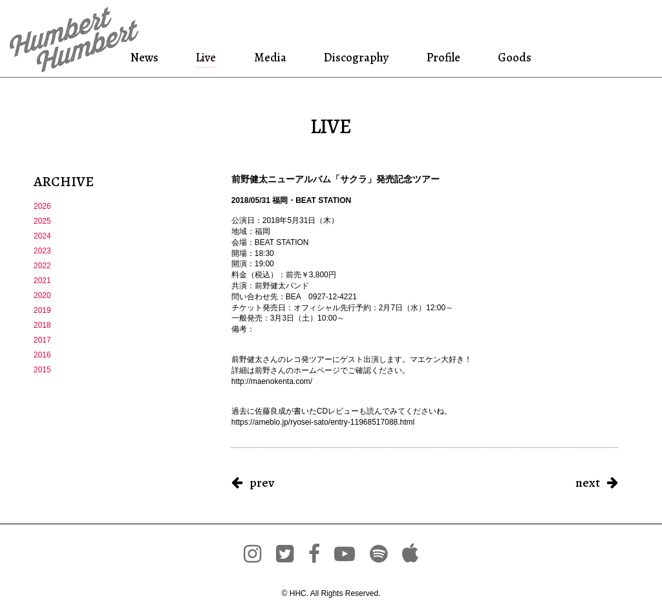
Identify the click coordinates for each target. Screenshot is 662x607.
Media (269, 57)
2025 (42, 221)
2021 (42, 280)
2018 (42, 325)
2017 (42, 340)
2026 (42, 206)
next (587, 482)
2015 (42, 369)
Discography (355, 57)
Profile (443, 57)
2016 (42, 354)
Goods (512, 57)
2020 (42, 295)
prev (262, 482)
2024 (42, 235)
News (147, 57)
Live (207, 57)
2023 (42, 250)
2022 (42, 265)
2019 (42, 310)
